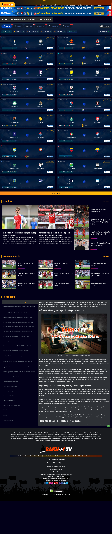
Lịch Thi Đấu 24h (54, 5)
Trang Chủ (38, 5)
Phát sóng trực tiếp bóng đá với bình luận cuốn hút (17, 346)
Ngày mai (59, 32)
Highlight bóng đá (11, 256)
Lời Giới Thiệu (9, 297)
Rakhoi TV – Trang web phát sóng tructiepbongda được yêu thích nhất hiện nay (19, 372)
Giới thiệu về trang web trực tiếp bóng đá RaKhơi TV (19, 302)
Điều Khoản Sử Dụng (53, 456)
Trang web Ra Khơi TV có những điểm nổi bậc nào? (17, 313)
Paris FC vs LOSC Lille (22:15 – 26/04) (99, 264)
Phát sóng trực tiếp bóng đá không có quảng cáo (16, 350)
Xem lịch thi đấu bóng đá (10, 386)
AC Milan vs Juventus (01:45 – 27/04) (62, 285)
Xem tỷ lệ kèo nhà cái (9, 400)
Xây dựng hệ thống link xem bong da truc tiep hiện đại (18, 331)
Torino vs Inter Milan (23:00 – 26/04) (99, 285)
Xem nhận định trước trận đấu (12, 405)
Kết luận (6, 415)
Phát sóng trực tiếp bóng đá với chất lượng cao (16, 336)
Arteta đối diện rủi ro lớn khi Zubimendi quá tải (98, 211)
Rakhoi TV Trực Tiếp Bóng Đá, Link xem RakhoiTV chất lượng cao (26, 20)
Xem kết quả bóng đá (9, 391)
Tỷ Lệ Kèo (79, 5)
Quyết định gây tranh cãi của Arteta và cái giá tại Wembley (100, 244)
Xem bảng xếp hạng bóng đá (11, 381)
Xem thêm (56, 193)
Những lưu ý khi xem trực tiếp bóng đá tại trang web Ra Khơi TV (19, 366)
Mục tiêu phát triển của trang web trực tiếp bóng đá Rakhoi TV (19, 307)
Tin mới (92, 5)
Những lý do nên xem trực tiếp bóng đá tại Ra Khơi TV (18, 361)
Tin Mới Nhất (9, 201)
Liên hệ (66, 456)
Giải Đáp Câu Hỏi (77, 456)
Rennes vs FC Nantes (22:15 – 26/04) (62, 264)
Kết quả (66, 5)
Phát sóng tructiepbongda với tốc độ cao (14, 341)
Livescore (72, 5)
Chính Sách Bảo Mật (37, 456)
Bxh (61, 5)
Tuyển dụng (98, 5)
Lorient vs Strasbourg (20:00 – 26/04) (26, 274)
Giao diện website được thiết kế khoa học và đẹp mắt (18, 317)
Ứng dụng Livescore (9, 410)
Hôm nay (46, 32)
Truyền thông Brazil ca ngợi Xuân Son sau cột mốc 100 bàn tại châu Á (100, 233)
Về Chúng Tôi (22, 456)
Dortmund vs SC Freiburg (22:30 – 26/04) (63, 274)
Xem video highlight (9, 396)
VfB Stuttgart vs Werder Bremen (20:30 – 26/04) (100, 274)
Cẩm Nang (85, 5)
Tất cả (72, 32)
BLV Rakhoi (33, 32)
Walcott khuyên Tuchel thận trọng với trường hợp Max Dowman (19, 234)
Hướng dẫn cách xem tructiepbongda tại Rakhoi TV (17, 356)
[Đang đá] (27, 43)
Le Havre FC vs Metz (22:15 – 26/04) (25, 264)
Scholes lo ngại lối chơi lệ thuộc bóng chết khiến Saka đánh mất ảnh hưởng (54, 234)
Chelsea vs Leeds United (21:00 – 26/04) (27, 285)
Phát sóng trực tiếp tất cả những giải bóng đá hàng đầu (18, 322)
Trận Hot (19, 32)
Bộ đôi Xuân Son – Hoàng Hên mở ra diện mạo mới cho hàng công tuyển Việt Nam (100, 222)
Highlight (45, 5)
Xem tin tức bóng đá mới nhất (11, 377)
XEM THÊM (106, 202)
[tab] (6, 26)
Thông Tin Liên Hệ (8, 420)
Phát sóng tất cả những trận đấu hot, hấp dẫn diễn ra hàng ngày (19, 327)
